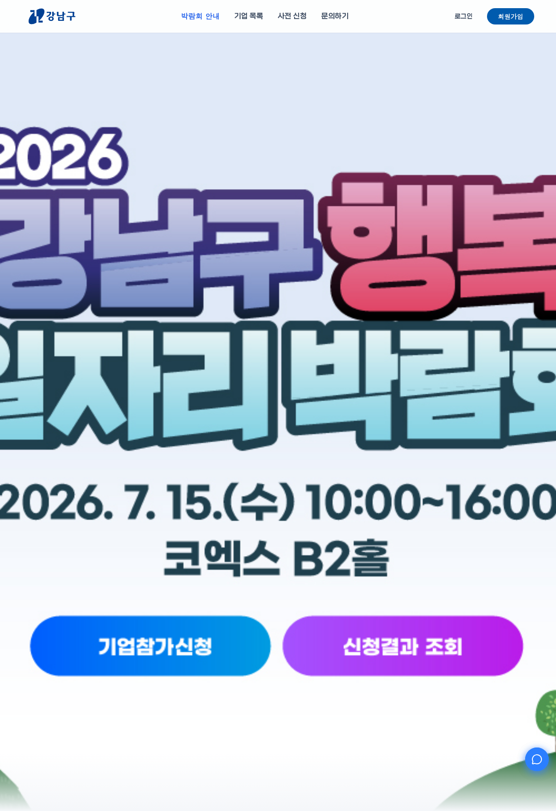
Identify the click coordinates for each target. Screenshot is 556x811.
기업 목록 (248, 16)
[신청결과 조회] (331, 679)
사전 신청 (292, 16)
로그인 (463, 16)
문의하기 (335, 16)
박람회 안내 (200, 16)
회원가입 (510, 16)
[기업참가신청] (225, 679)
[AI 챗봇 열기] (537, 759)
